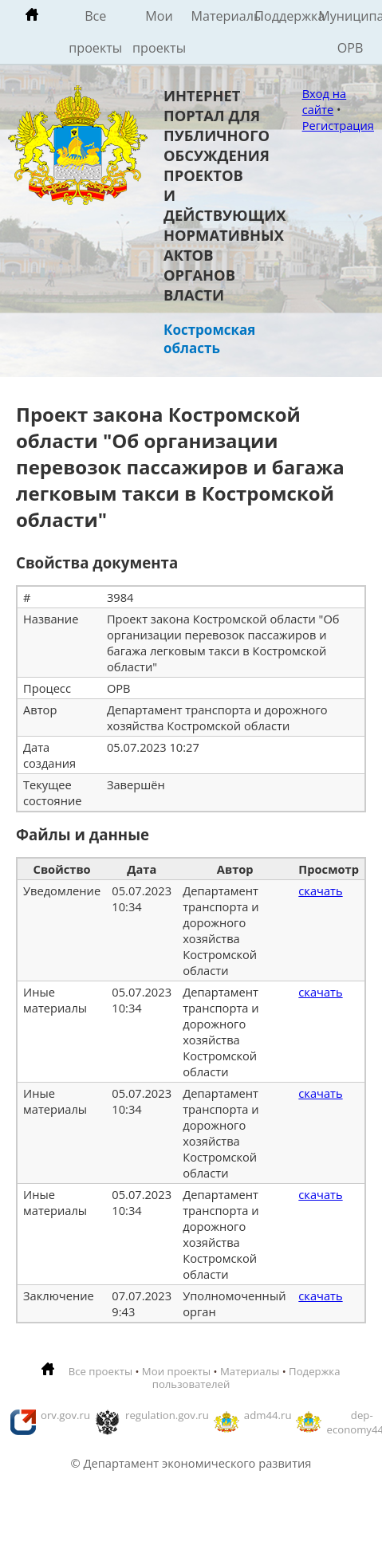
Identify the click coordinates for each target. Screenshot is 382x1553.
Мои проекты (159, 32)
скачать (320, 890)
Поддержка (286, 16)
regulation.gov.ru (167, 1415)
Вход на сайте (324, 101)
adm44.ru (268, 1415)
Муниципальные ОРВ (350, 32)
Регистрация (338, 125)
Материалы (222, 16)
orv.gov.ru (65, 1415)
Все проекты (95, 32)
